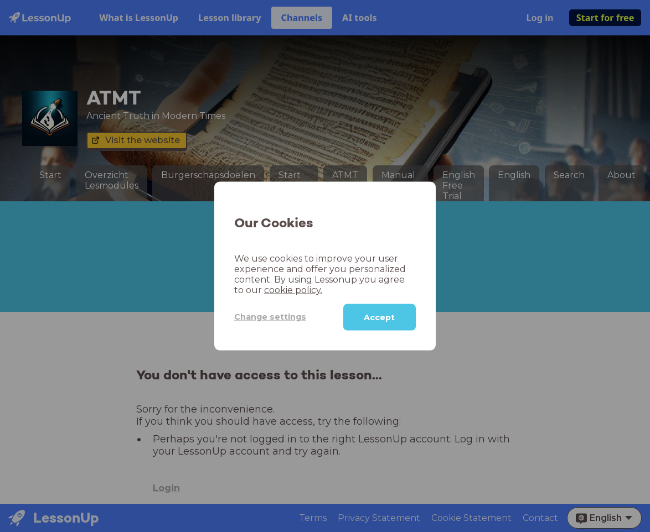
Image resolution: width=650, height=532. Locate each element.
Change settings (270, 317)
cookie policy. (293, 289)
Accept (379, 317)
